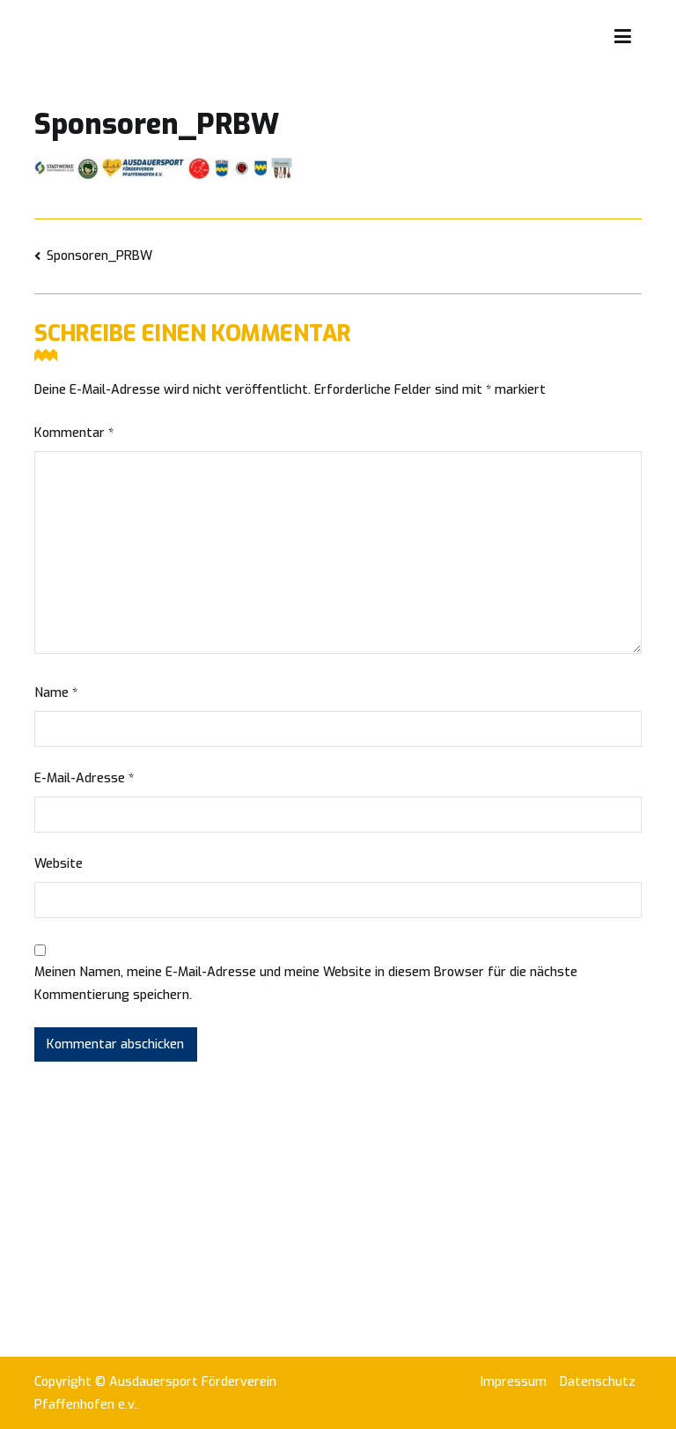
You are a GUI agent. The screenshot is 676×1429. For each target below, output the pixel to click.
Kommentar (74, 433)
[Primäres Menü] (622, 37)
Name (55, 693)
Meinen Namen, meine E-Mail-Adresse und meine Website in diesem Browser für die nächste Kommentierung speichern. (305, 983)
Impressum (514, 1381)
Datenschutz (598, 1381)
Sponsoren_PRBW (99, 256)
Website (58, 863)
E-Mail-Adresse (84, 778)
